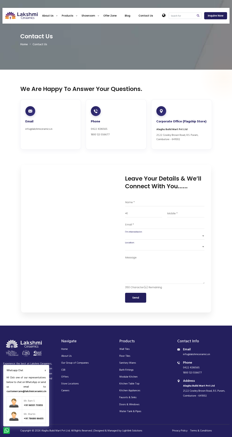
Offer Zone (110, 15)
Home (64, 349)
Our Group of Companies (75, 363)
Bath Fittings (126, 370)
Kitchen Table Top (129, 383)
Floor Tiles (124, 356)
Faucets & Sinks (128, 397)
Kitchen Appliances (129, 390)
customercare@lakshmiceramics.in (26, 391)
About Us (48, 15)
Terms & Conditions (201, 430)
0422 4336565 (99, 129)
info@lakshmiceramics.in (38, 129)
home (24, 44)
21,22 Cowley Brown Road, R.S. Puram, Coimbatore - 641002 (177, 137)
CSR (63, 370)
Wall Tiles (124, 349)
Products (67, 15)
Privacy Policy (179, 430)
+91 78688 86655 (34, 418)
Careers (65, 390)
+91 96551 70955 (33, 405)
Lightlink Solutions (132, 430)
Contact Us (146, 15)
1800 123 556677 (100, 135)
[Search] (182, 16)
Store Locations (70, 383)
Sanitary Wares (127, 363)
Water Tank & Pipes (130, 411)
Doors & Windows (129, 404)
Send (135, 298)
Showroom (88, 15)
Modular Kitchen (128, 377)
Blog (127, 15)
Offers (65, 377)
